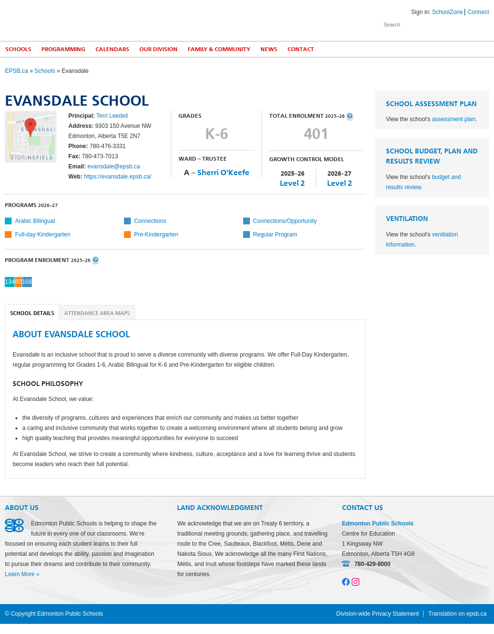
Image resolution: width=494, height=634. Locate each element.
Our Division (158, 49)
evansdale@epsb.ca (113, 166)
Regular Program (275, 234)
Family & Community (219, 49)
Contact (301, 49)
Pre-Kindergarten (156, 234)
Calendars (112, 49)
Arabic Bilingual (35, 221)
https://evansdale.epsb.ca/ (117, 176)
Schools (18, 49)
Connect (478, 12)
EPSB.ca (16, 71)
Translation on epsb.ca (457, 613)
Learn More (19, 574)
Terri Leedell (112, 115)
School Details (32, 313)
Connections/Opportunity (285, 221)
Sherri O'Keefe (223, 172)
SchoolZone (447, 12)
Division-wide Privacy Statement (377, 613)
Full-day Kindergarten (42, 234)
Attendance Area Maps (97, 313)
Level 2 (292, 183)
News (269, 49)
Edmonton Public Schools (89, 20)
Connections (150, 221)
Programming (63, 49)
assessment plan (453, 119)
